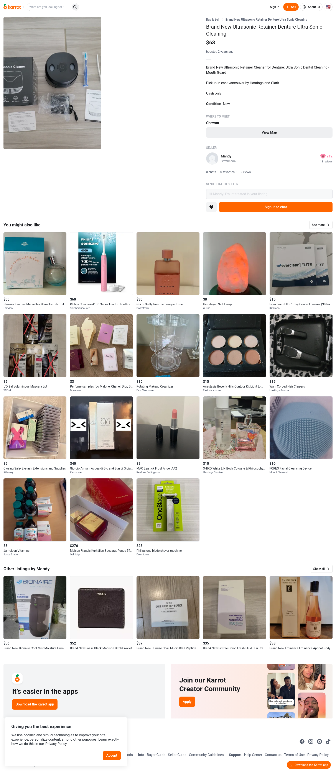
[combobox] (49, 7)
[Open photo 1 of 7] (52, 83)
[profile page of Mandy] (212, 158)
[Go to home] (12, 7)
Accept (112, 752)
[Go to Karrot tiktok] (328, 741)
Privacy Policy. (59, 740)
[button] (321, 225)
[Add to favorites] (211, 207)
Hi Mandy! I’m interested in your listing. (269, 194)
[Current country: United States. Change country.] (328, 7)
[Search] (75, 7)
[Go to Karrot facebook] (302, 741)
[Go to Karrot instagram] (310, 741)
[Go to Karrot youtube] (319, 741)
